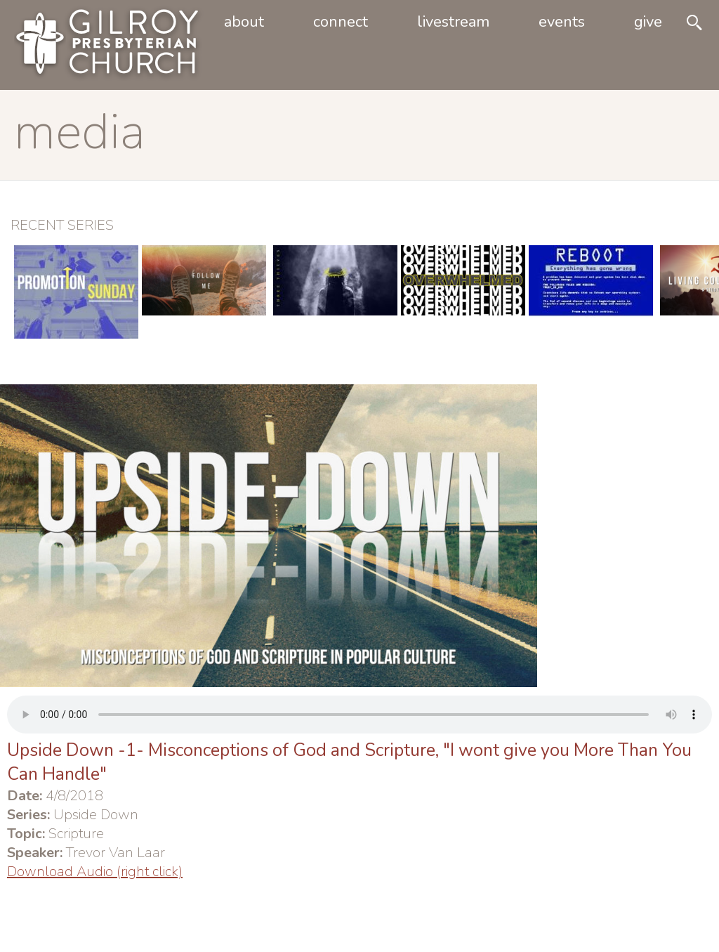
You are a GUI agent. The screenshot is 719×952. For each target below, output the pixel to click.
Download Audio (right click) (95, 871)
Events (562, 21)
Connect (340, 21)
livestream (453, 21)
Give (648, 21)
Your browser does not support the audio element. (359, 714)
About (244, 21)
